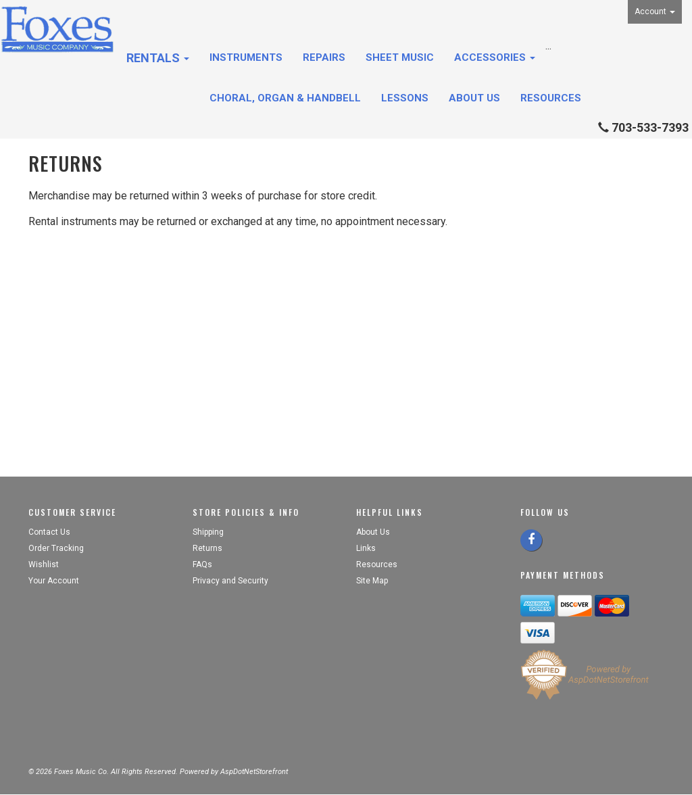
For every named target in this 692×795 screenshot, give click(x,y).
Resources (550, 98)
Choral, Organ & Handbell (285, 98)
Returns (207, 548)
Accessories (494, 57)
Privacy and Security (231, 580)
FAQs (202, 564)
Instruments (245, 57)
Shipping (208, 532)
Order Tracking (56, 548)
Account (655, 11)
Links (366, 548)
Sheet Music (400, 57)
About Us (474, 98)
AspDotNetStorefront (254, 771)
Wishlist (43, 564)
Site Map (372, 580)
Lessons (404, 98)
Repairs (324, 57)
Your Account (53, 580)
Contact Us (49, 532)
